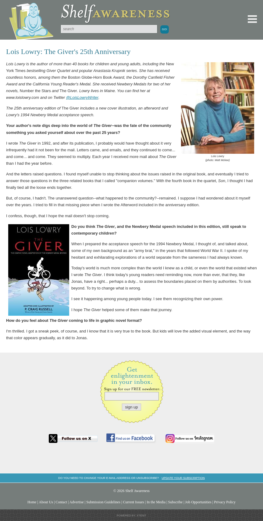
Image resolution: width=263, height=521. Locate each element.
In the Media (156, 502)
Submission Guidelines (103, 502)
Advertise (76, 502)
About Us (46, 502)
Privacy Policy (225, 502)
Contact (61, 502)
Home (32, 502)
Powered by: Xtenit (132, 515)
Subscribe (175, 502)
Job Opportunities (198, 502)
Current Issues (133, 502)
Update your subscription (183, 478)
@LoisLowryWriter (82, 97)
